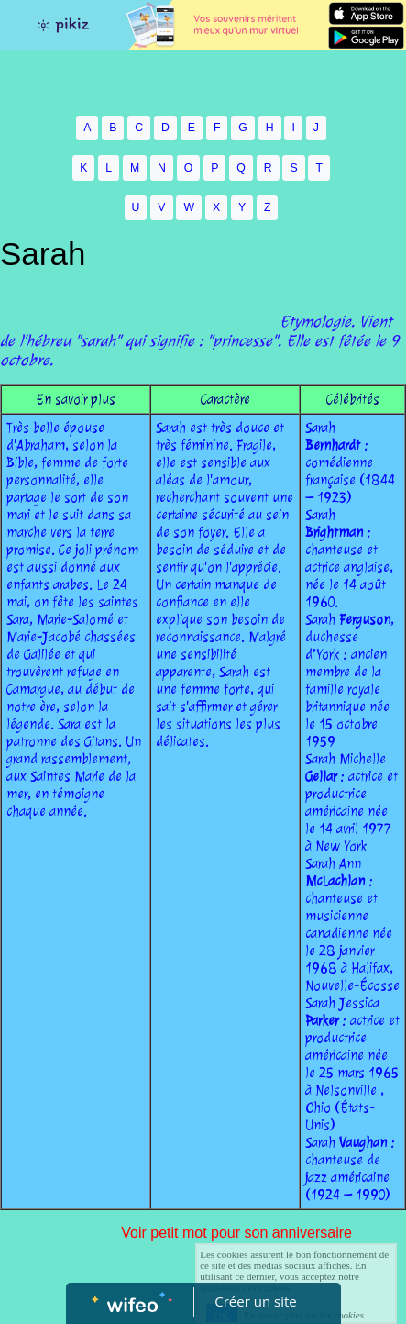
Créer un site (255, 1301)
